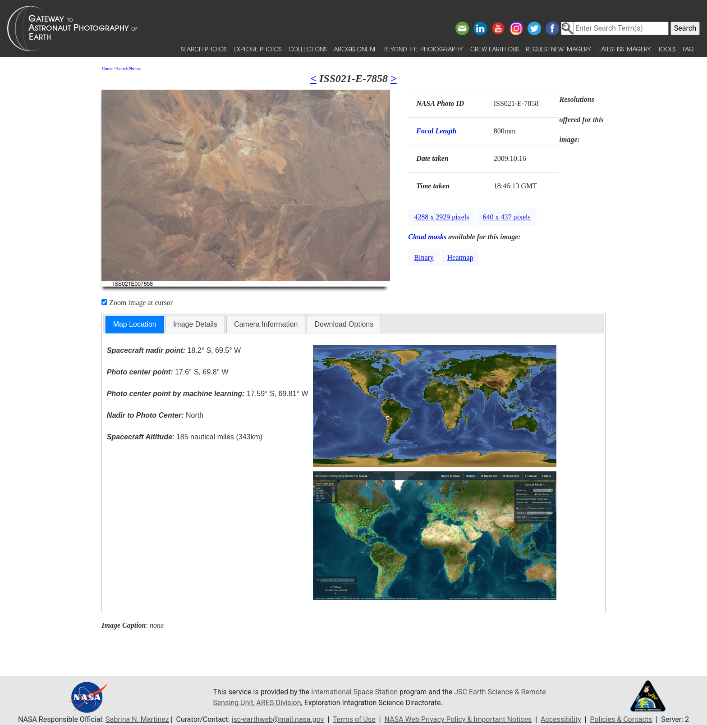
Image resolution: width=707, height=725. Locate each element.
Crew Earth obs (494, 49)
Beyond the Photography (423, 49)
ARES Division (279, 702)
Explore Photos (257, 49)
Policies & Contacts (621, 719)
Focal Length (436, 131)
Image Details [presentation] (195, 324)
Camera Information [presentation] (266, 324)
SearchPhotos (128, 68)
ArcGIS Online (355, 49)
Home (106, 68)
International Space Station (354, 692)
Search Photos (203, 49)
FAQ (688, 49)
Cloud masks (427, 237)
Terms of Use (354, 719)
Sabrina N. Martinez (137, 719)
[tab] (135, 324)
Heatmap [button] (460, 257)
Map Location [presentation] (134, 324)
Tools (666, 49)
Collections (307, 49)
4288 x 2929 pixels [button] (441, 217)
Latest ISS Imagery (624, 49)
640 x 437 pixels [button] (506, 217)
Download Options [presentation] (343, 324)
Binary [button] (424, 257)
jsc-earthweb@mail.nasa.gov (278, 719)
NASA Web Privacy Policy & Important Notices (458, 719)
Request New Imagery (558, 49)
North (155, 415)
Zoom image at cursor (137, 302)
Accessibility (561, 719)
